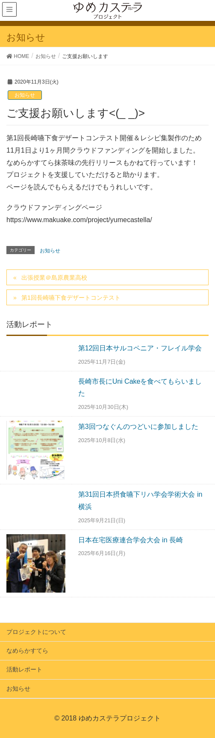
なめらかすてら (27, 650)
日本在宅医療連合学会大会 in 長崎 (130, 540)
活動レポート (24, 669)
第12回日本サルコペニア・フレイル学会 (140, 348)
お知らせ (25, 95)
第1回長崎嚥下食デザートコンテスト (71, 297)
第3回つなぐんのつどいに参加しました (138, 426)
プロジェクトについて (36, 631)
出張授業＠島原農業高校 (54, 277)
